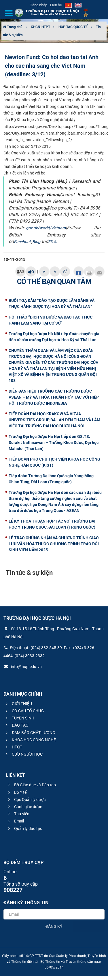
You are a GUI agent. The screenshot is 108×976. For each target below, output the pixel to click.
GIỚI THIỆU (18, 703)
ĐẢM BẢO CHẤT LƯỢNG (29, 732)
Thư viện (18, 814)
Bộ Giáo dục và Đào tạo (31, 785)
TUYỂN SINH (19, 718)
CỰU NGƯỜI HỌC (23, 754)
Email (15, 821)
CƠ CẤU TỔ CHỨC (24, 711)
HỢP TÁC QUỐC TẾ (73, 27)
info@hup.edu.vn (22, 666)
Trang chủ (12, 27)
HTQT (13, 747)
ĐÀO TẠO (16, 725)
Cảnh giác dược (24, 806)
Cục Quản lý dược (26, 799)
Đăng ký (54, 926)
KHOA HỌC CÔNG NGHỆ (30, 740)
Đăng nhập (38, 5)
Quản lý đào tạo (24, 828)
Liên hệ (56, 5)
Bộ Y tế (16, 792)
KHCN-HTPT (40, 27)
